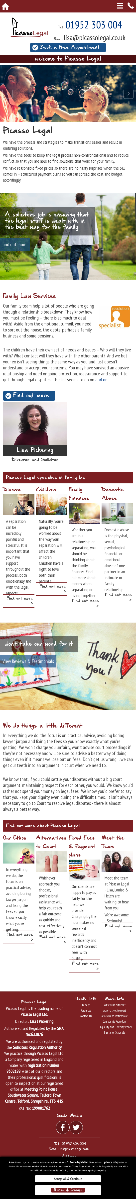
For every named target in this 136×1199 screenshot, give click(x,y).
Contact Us (86, 1016)
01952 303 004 (93, 24)
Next (129, 94)
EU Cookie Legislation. (77, 1162)
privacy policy (111, 1162)
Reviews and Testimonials (114, 1016)
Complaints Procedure (115, 1021)
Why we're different (115, 1005)
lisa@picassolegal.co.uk (95, 37)
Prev (7, 94)
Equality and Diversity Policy (114, 1027)
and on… (102, 379)
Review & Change (68, 1190)
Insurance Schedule (114, 1032)
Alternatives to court (114, 1010)
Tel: (60, 27)
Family (86, 1005)
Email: (58, 39)
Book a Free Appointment (70, 47)
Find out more (31, 395)
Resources (86, 1010)
